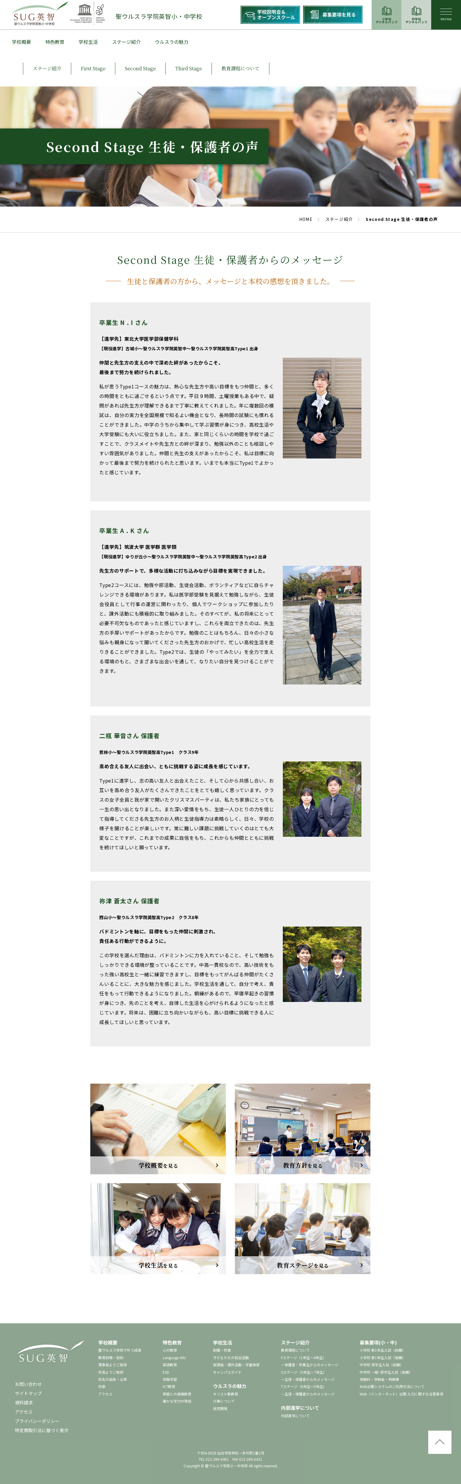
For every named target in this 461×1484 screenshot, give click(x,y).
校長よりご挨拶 (110, 1372)
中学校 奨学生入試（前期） (381, 1364)
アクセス (23, 1412)
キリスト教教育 (225, 1393)
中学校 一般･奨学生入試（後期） (386, 1372)
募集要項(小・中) (378, 1342)
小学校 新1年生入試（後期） (383, 1357)
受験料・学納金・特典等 (379, 1379)
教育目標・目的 (110, 1357)
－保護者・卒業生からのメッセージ (309, 1364)
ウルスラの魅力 (171, 41)
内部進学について (300, 1407)
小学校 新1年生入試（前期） (383, 1350)
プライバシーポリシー (37, 1421)
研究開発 (220, 1408)
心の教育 (170, 1350)
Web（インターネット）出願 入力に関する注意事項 (401, 1393)
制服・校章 (222, 1350)
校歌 (101, 1386)
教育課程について (295, 1350)
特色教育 (54, 41)
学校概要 (21, 41)
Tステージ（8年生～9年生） (304, 1386)
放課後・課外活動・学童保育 (236, 1364)
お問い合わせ (28, 1384)
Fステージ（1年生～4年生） (303, 1357)
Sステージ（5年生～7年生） (304, 1372)
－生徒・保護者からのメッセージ (308, 1379)
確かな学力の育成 (177, 1401)
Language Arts (174, 1357)
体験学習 (170, 1379)
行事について (224, 1401)
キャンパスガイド (227, 1372)
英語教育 (170, 1364)
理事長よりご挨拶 (112, 1364)
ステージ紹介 (126, 41)
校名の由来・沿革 (112, 1379)
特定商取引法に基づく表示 (42, 1430)
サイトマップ (28, 1393)
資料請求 (24, 1402)
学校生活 (88, 41)
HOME (306, 219)
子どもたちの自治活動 (231, 1357)
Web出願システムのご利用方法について (392, 1386)
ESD (166, 1372)
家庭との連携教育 (177, 1393)
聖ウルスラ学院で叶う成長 (119, 1350)
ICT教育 (169, 1386)
